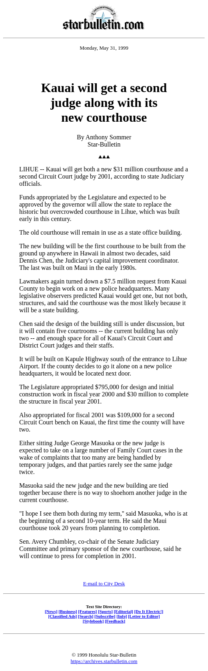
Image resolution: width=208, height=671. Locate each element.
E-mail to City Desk (104, 584)
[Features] (87, 611)
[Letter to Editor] (144, 616)
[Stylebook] (93, 621)
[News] (51, 611)
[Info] (121, 616)
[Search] (86, 616)
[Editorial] (123, 611)
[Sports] (105, 611)
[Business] (67, 611)
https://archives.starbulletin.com (104, 661)
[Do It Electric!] (148, 611)
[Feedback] (115, 621)
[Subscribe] (104, 616)
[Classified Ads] (62, 616)
